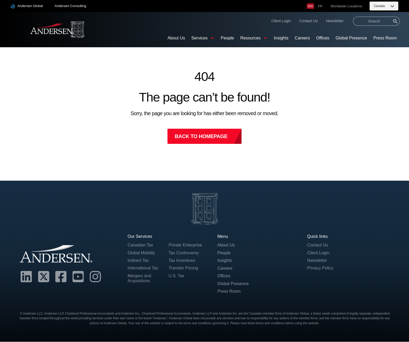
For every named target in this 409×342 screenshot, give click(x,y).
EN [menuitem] (310, 6)
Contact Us (308, 21)
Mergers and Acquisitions (140, 279)
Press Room (385, 38)
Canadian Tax (141, 245)
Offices (322, 38)
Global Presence (351, 38)
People (227, 38)
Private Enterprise (185, 245)
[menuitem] (310, 6)
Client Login (281, 21)
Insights (281, 38)
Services (202, 38)
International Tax (143, 268)
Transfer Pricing (184, 268)
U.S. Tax (176, 276)
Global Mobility (141, 252)
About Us (176, 38)
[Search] (395, 21)
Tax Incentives (182, 260)
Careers (302, 38)
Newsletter (335, 21)
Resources (253, 38)
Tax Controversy (184, 252)
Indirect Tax (138, 260)
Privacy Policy (320, 268)
